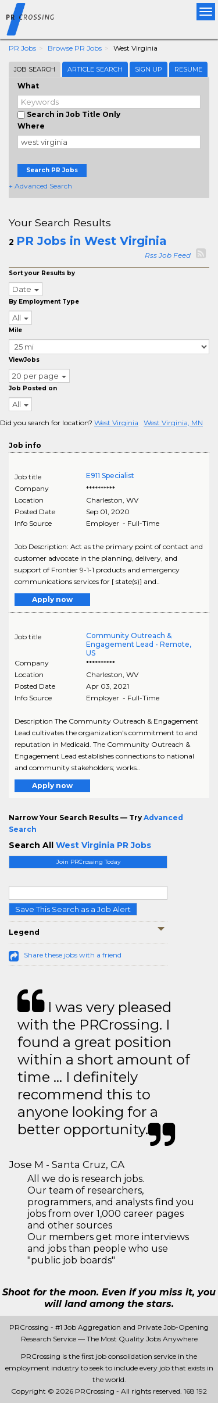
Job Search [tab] (34, 69)
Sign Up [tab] (148, 69)
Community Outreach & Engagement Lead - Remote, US (138, 644)
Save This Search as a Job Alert (73, 909)
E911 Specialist (110, 475)
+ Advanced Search (40, 185)
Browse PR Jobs (75, 48)
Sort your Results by (42, 273)
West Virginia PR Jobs (103, 845)
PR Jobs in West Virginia (91, 241)
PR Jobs (22, 48)
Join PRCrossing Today (88, 862)
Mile (15, 330)
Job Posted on (33, 388)
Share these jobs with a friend (72, 954)
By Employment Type (44, 301)
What (28, 85)
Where (31, 126)
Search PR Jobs (52, 170)
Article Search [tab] (95, 69)
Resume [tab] (188, 69)
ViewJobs (24, 360)
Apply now (52, 599)
